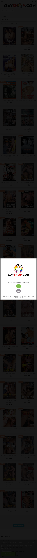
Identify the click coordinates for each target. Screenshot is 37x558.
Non (18, 291)
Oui (19, 286)
